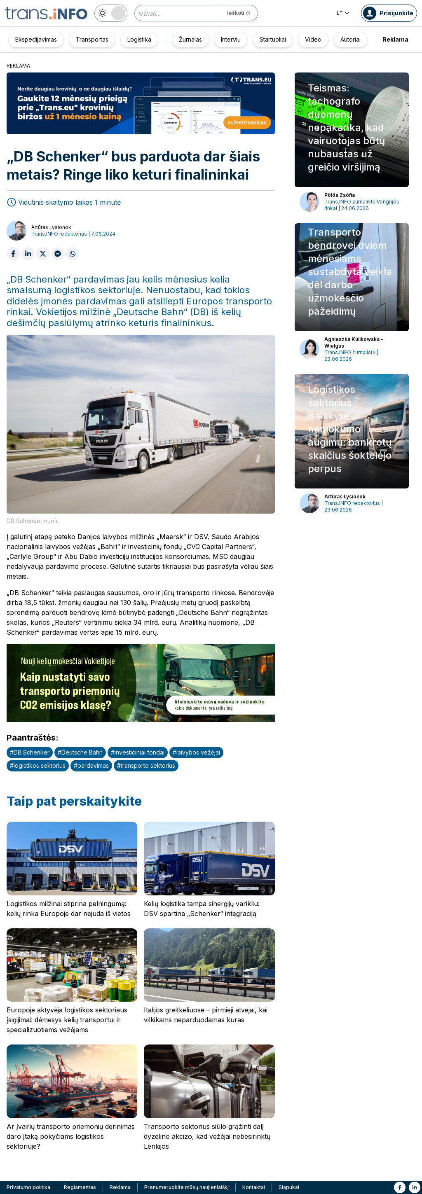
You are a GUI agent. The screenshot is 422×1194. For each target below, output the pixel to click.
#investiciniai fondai (137, 752)
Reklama (395, 39)
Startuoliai (273, 39)
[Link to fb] (400, 1187)
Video (313, 39)
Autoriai (350, 39)
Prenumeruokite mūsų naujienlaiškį (186, 1187)
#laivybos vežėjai (196, 752)
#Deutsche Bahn (80, 752)
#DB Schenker (29, 752)
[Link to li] (414, 1187)
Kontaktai (253, 1187)
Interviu (231, 39)
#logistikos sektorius (38, 765)
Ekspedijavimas (36, 39)
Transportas (92, 39)
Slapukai (289, 1187)
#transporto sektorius (146, 765)
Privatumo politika (28, 1187)
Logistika (139, 39)
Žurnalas (190, 39)
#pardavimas (91, 765)
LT (343, 13)
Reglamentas (80, 1187)
